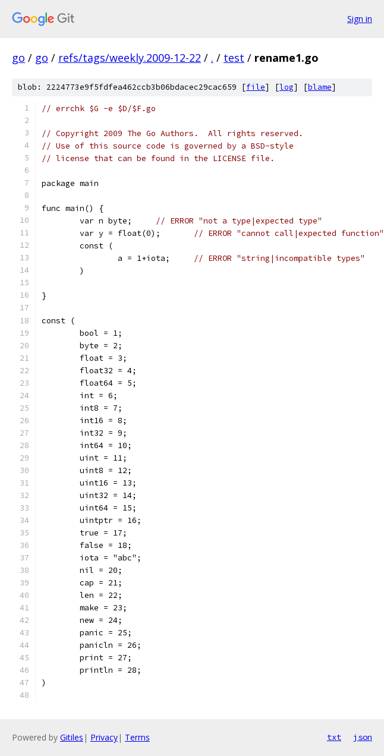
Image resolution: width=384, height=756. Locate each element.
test (234, 58)
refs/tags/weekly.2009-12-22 (129, 58)
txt (334, 737)
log (286, 87)
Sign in (359, 18)
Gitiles (71, 737)
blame (320, 87)
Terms (137, 737)
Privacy (104, 737)
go (18, 58)
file (255, 87)
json (362, 737)
